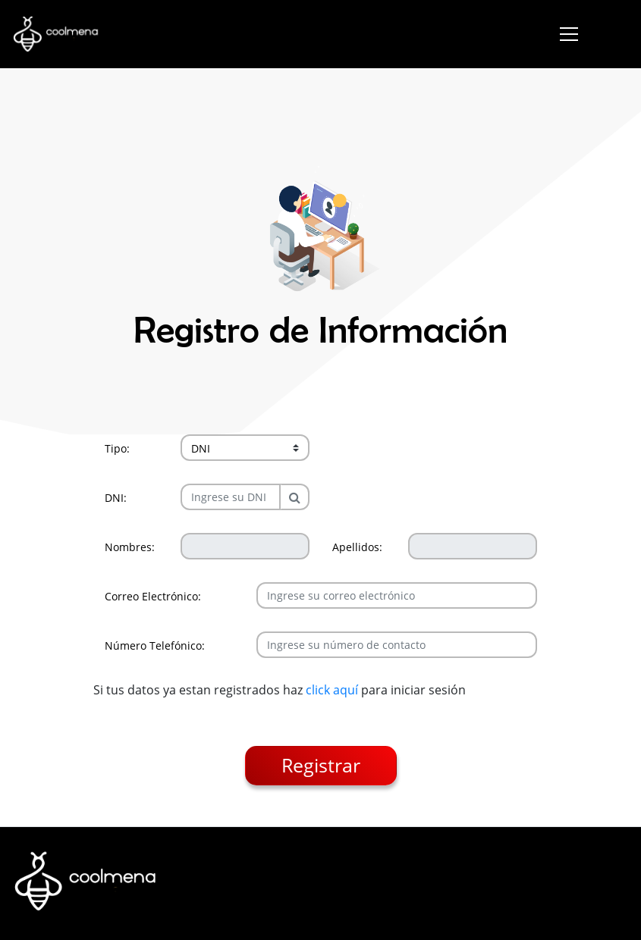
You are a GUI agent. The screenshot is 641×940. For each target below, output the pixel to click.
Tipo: (117, 448)
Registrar (320, 765)
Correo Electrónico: (153, 596)
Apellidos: (357, 547)
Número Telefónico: (155, 645)
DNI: (116, 497)
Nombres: (130, 547)
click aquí (332, 690)
